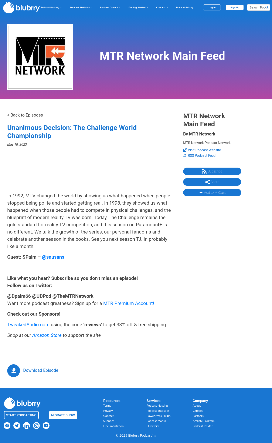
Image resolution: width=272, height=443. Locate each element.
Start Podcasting (21, 415)
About (197, 405)
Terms (107, 405)
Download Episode (40, 370)
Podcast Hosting (51, 7)
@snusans (53, 257)
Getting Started (139, 7)
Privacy (108, 410)
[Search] (258, 7)
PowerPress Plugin (158, 415)
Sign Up (234, 7)
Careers (198, 410)
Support (108, 421)
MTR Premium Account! (128, 303)
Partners (198, 415)
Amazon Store (47, 335)
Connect (162, 7)
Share (212, 182)
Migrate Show (63, 415)
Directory (152, 426)
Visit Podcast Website (202, 150)
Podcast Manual (156, 421)
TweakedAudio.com (28, 325)
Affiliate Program (204, 421)
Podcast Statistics (81, 7)
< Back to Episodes (25, 115)
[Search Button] (267, 7)
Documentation (113, 426)
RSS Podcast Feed (199, 156)
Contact (108, 415)
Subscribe (212, 171)
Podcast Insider (203, 426)
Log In (211, 7)
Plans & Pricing (184, 7)
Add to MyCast (212, 192)
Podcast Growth (110, 7)
